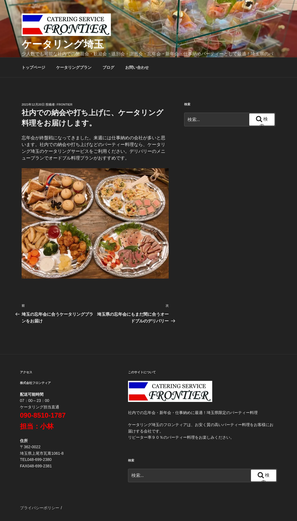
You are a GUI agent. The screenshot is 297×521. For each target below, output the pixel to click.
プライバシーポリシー (39, 508)
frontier (64, 104)
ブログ (108, 67)
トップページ (33, 67)
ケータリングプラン (74, 67)
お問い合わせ (137, 67)
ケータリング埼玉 (63, 44)
